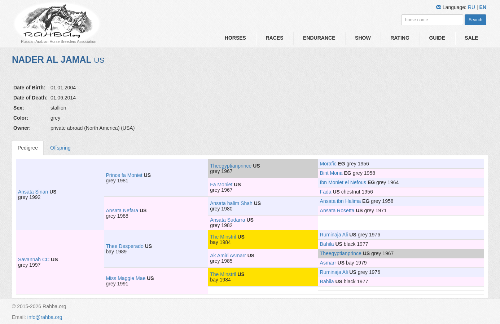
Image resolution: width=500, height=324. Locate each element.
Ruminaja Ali (334, 235)
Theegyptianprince (230, 166)
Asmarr (328, 263)
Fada (326, 192)
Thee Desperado (125, 246)
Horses (235, 38)
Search (475, 19)
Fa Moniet (221, 184)
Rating (399, 38)
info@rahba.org (44, 317)
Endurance (319, 38)
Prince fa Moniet (124, 175)
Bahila (327, 244)
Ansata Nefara (122, 210)
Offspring (60, 148)
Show (363, 38)
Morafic (328, 164)
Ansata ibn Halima (340, 201)
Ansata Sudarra (227, 220)
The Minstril (223, 237)
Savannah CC (33, 259)
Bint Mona (331, 173)
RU (472, 7)
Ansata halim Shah (231, 203)
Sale (471, 38)
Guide (437, 38)
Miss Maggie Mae (126, 278)
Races (274, 38)
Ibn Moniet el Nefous (343, 182)
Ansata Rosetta (337, 210)
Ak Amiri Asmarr (228, 255)
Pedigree (28, 148)
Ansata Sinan (33, 192)
